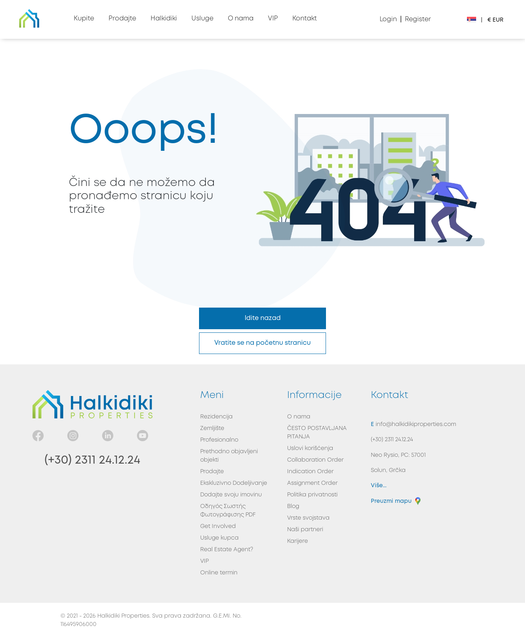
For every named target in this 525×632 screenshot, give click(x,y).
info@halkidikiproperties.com (415, 424)
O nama (298, 416)
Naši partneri (305, 529)
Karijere (297, 541)
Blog (293, 506)
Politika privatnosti (312, 494)
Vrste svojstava (308, 518)
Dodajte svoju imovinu (231, 494)
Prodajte (212, 471)
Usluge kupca (219, 538)
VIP (204, 561)
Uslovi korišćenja (310, 448)
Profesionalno (219, 440)
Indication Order (310, 471)
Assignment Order (312, 483)
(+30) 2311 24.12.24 (92, 460)
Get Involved (218, 526)
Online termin (218, 572)
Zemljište (212, 428)
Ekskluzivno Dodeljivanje (233, 483)
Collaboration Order (315, 460)
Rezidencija (216, 416)
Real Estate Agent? (226, 549)
